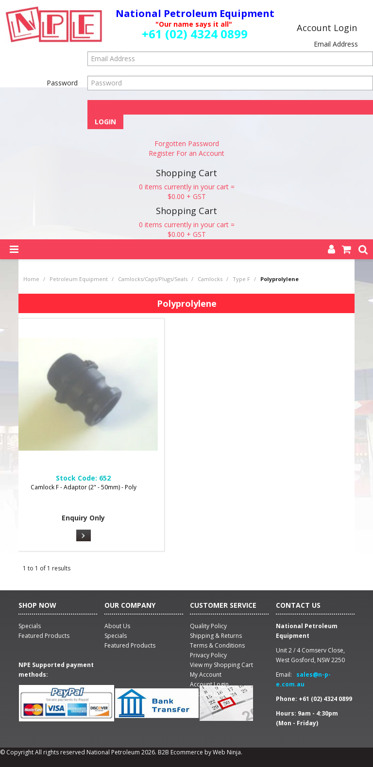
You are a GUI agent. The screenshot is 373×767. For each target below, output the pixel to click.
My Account (205, 674)
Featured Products (129, 645)
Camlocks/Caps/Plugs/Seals (152, 279)
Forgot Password (230, 106)
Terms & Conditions (217, 645)
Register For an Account (186, 153)
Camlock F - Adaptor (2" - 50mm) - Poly (83, 487)
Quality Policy (208, 626)
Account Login (209, 684)
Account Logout (211, 694)
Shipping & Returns (216, 636)
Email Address (336, 44)
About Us (117, 626)
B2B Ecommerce (180, 752)
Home (31, 279)
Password (62, 82)
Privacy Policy (208, 655)
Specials (115, 636)
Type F (241, 279)
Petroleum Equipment (79, 279)
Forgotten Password (186, 143)
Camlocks (210, 279)
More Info (83, 535)
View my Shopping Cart (221, 665)
